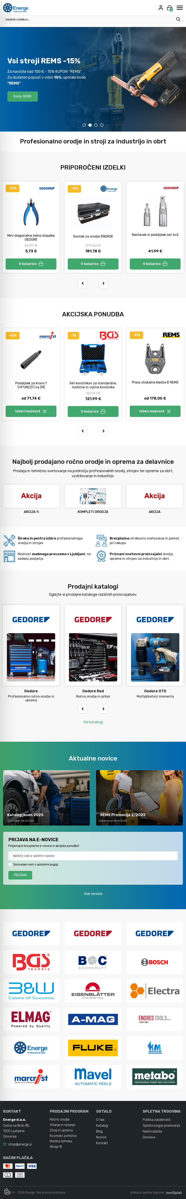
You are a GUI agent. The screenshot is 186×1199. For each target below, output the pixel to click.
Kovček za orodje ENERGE (93, 236)
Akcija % (56, 1147)
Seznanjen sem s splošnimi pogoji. (36, 864)
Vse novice (93, 893)
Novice (101, 1137)
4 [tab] (102, 125)
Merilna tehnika (61, 1141)
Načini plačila (152, 1131)
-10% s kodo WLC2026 (31, 97)
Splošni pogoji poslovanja (161, 1125)
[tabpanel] (93, 79)
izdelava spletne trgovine (147, 1192)
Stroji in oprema (61, 1130)
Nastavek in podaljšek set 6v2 (155, 235)
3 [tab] (96, 125)
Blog (99, 1131)
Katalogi (102, 1125)
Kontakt (102, 1143)
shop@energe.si (20, 1144)
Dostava (149, 1137)
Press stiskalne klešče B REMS (155, 382)
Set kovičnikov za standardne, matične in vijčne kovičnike (93, 385)
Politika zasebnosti (157, 1120)
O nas (100, 1120)
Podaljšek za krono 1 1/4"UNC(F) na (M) (31, 385)
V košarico (31, 264)
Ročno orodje (59, 1119)
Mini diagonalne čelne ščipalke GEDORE (31, 238)
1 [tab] (84, 125)
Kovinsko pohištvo (63, 1136)
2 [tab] (90, 125)
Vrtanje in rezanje (62, 1125)
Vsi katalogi (93, 722)
